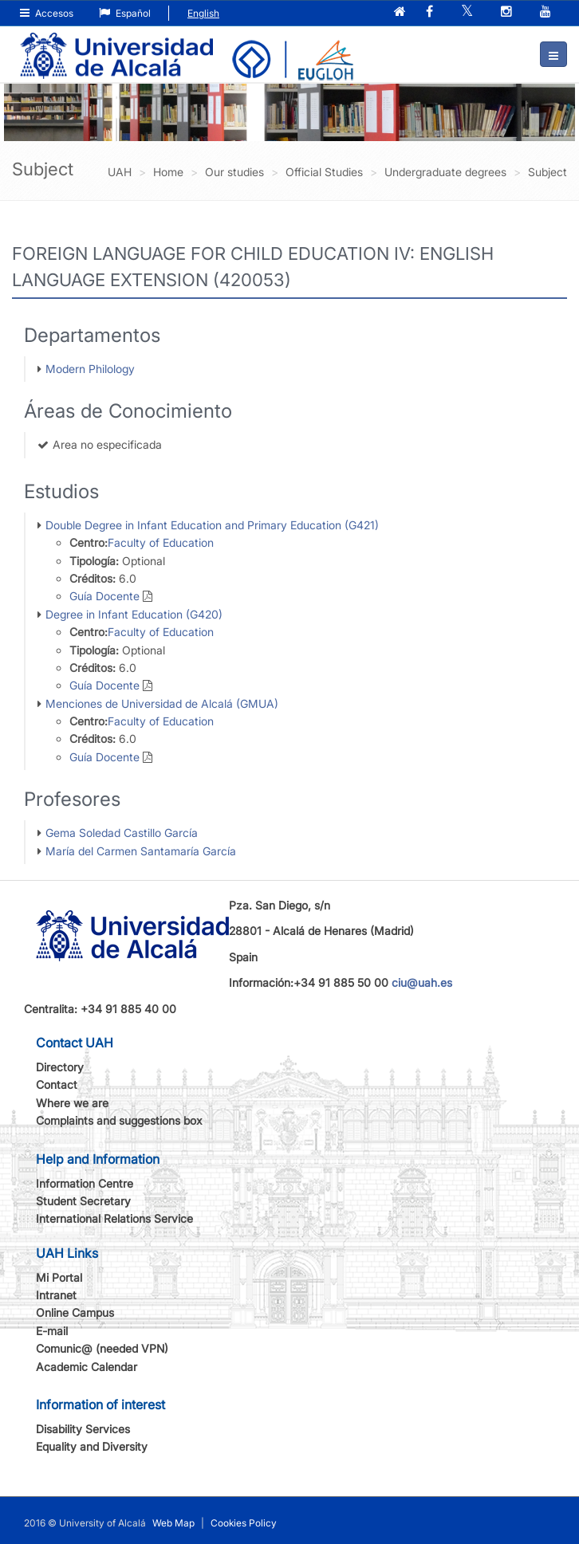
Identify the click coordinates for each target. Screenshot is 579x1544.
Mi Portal (59, 1277)
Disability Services (83, 1429)
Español (125, 13)
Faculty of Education (161, 542)
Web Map (173, 1523)
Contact (56, 1084)
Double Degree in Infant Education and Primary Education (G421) (212, 525)
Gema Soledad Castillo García (121, 832)
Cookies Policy (244, 1523)
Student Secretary (83, 1201)
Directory (60, 1067)
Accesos (46, 13)
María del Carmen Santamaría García (140, 851)
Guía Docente (104, 596)
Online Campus (75, 1312)
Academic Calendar (86, 1366)
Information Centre (84, 1183)
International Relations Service (114, 1218)
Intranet (56, 1295)
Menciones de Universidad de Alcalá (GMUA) (161, 703)
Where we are (72, 1103)
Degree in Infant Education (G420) (134, 614)
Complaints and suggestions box (119, 1120)
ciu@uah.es (422, 982)
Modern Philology (90, 368)
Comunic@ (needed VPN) (102, 1348)
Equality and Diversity (92, 1446)
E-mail (52, 1331)
